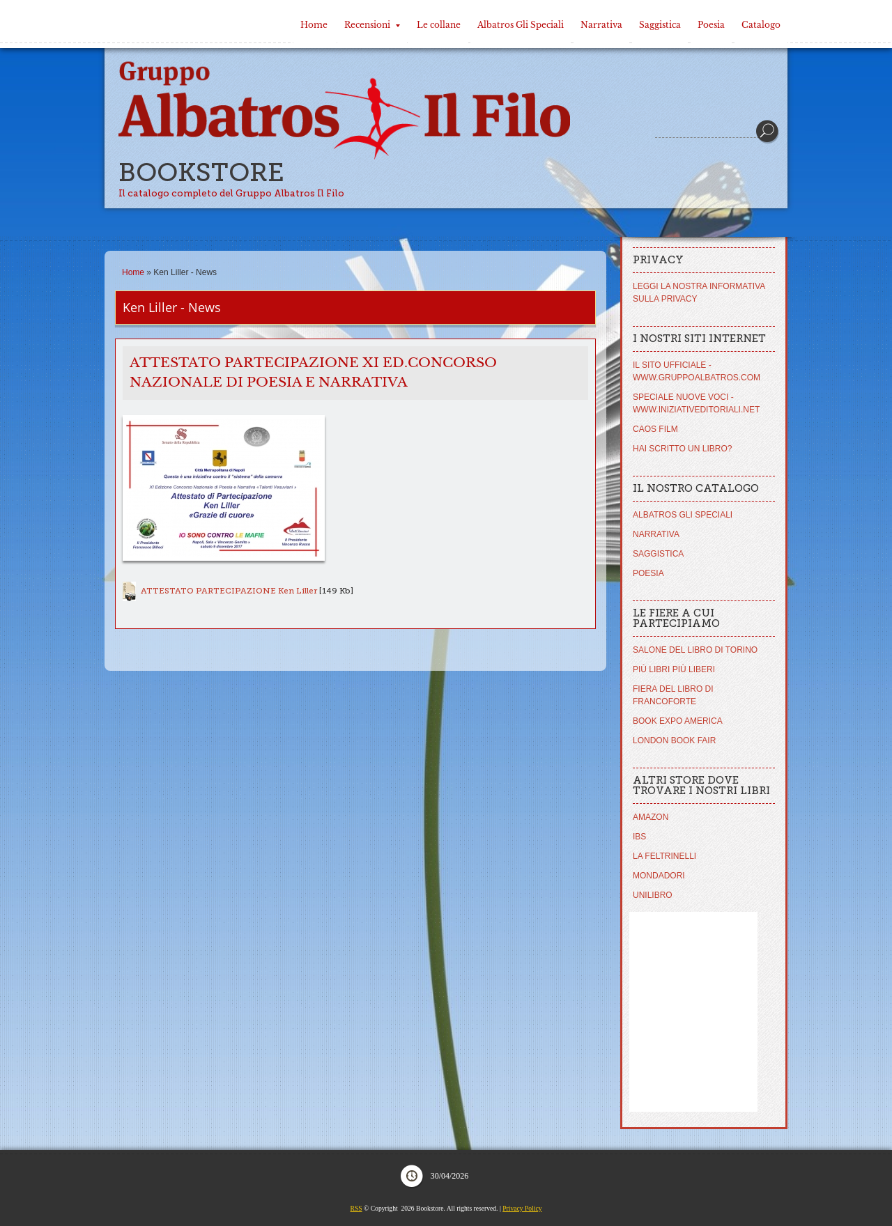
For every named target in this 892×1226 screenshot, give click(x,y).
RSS (356, 1208)
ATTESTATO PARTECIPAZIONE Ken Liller (229, 591)
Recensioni (372, 25)
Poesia (711, 25)
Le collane (439, 25)
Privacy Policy (521, 1208)
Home (314, 25)
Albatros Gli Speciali (520, 25)
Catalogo (760, 25)
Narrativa (601, 25)
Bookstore (201, 172)
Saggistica (660, 25)
